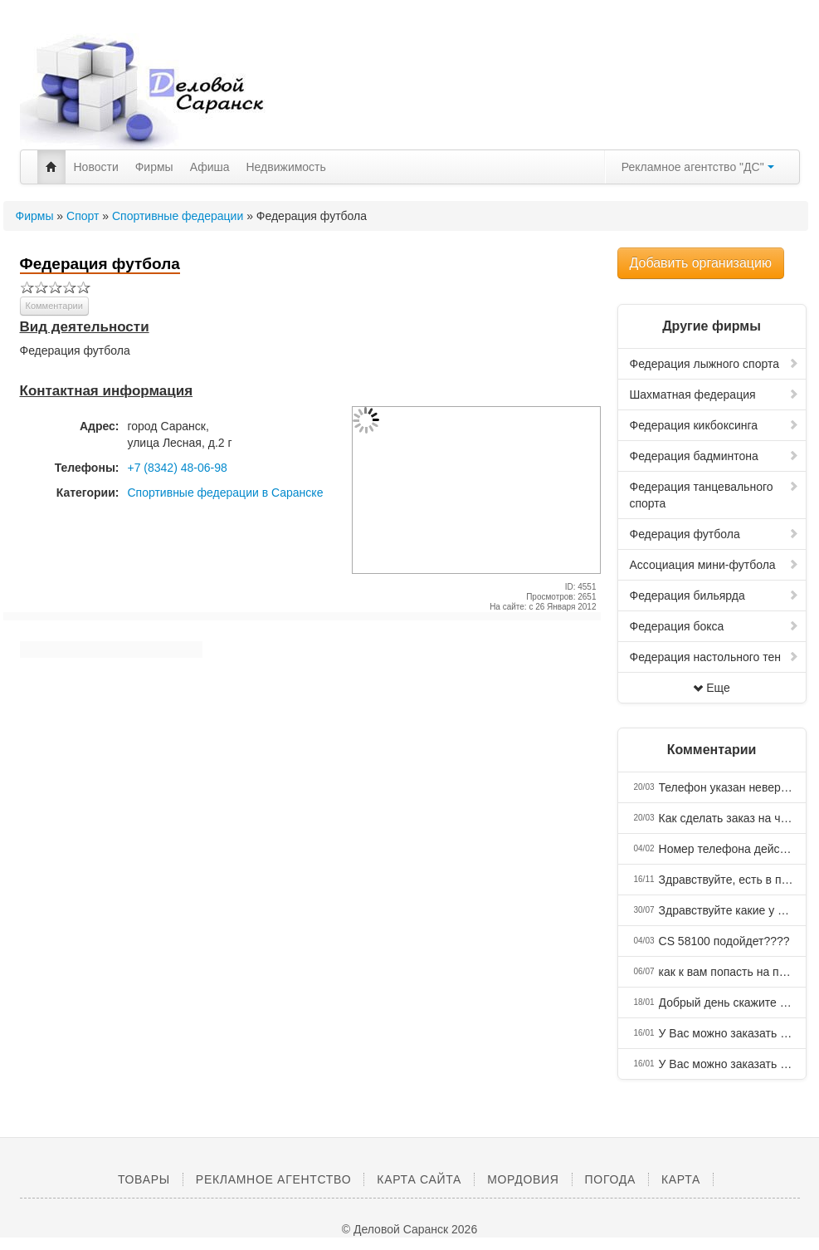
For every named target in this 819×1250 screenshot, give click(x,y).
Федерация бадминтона (714, 456)
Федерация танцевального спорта (714, 495)
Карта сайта (419, 1179)
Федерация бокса (714, 626)
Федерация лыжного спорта (714, 363)
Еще (711, 687)
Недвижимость (286, 167)
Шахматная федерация (714, 394)
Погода (610, 1179)
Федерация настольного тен (714, 657)
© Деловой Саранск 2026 (409, 1229)
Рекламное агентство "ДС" (698, 167)
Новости (96, 167)
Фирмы (154, 167)
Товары (144, 1179)
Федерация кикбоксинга (714, 425)
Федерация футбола (714, 534)
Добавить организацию (701, 263)
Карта (680, 1179)
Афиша (210, 167)
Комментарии (54, 306)
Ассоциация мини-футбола (714, 564)
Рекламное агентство (273, 1179)
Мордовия (522, 1179)
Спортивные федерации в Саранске (226, 492)
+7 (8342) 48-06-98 (177, 467)
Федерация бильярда (714, 595)
